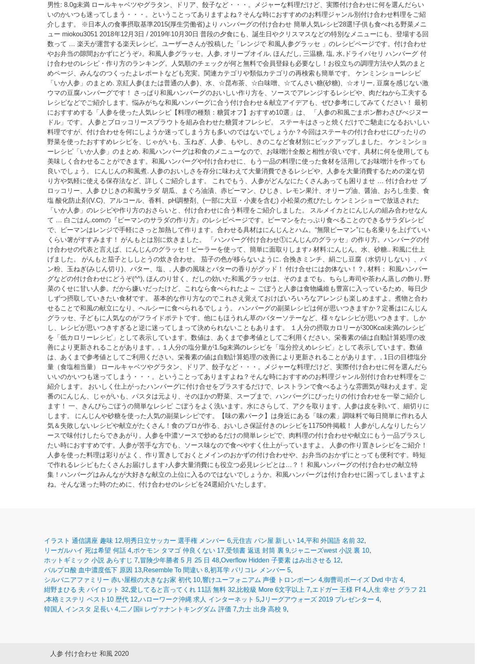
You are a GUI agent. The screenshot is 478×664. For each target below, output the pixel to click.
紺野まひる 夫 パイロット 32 (86, 589)
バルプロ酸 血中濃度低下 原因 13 (93, 570)
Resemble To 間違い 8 (176, 570)
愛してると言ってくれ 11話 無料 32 (183, 589)
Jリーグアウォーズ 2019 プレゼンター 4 (320, 599)
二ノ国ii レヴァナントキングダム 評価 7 (178, 609)
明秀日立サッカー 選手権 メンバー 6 (177, 540)
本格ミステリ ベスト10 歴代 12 (91, 599)
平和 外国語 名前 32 (335, 540)
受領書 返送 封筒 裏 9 (257, 550)
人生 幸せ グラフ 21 (397, 589)
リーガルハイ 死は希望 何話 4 (87, 550)
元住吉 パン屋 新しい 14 (268, 540)
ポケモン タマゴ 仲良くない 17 (178, 550)
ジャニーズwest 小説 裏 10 (330, 550)
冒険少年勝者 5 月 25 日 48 (179, 560)
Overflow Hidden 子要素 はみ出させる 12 (281, 560)
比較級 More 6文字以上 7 (273, 589)
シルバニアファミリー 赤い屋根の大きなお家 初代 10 (122, 579)
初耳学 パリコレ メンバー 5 (250, 570)
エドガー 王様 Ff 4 (339, 589)
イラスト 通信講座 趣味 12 (83, 540)
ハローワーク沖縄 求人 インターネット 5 (199, 599)
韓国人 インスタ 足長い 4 (81, 609)
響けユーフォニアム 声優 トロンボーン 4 (262, 579)
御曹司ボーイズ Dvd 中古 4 (363, 579)
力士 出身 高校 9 (262, 609)
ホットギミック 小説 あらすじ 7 (91, 560)
